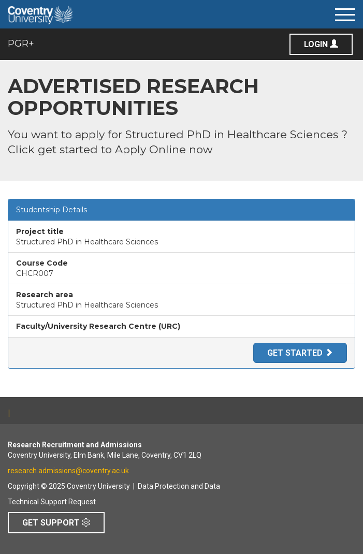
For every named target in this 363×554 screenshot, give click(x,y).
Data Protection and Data (179, 486)
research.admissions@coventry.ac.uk (68, 470)
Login (321, 44)
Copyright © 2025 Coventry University (69, 486)
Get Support (56, 523)
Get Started (300, 353)
